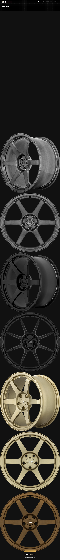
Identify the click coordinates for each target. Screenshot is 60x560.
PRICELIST (47, 1)
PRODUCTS (42, 1)
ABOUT (38, 1)
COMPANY (55, 1)
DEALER (51, 1)
